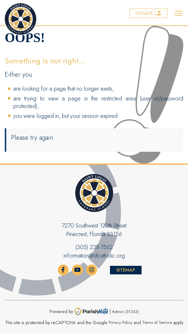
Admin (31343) (125, 312)
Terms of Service (157, 323)
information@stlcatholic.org (94, 256)
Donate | (149, 13)
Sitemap (125, 270)
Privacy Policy (120, 323)
